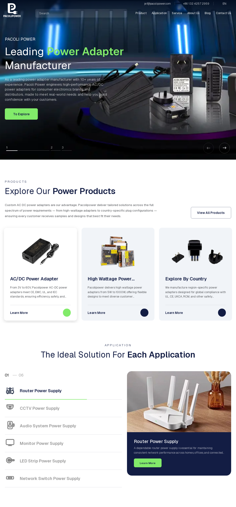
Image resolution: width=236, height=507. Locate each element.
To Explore (21, 114)
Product (141, 13)
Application (159, 13)
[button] (224, 148)
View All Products (211, 213)
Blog (208, 13)
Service (177, 13)
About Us (193, 13)
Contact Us (223, 13)
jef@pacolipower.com (157, 4)
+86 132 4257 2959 (196, 4)
